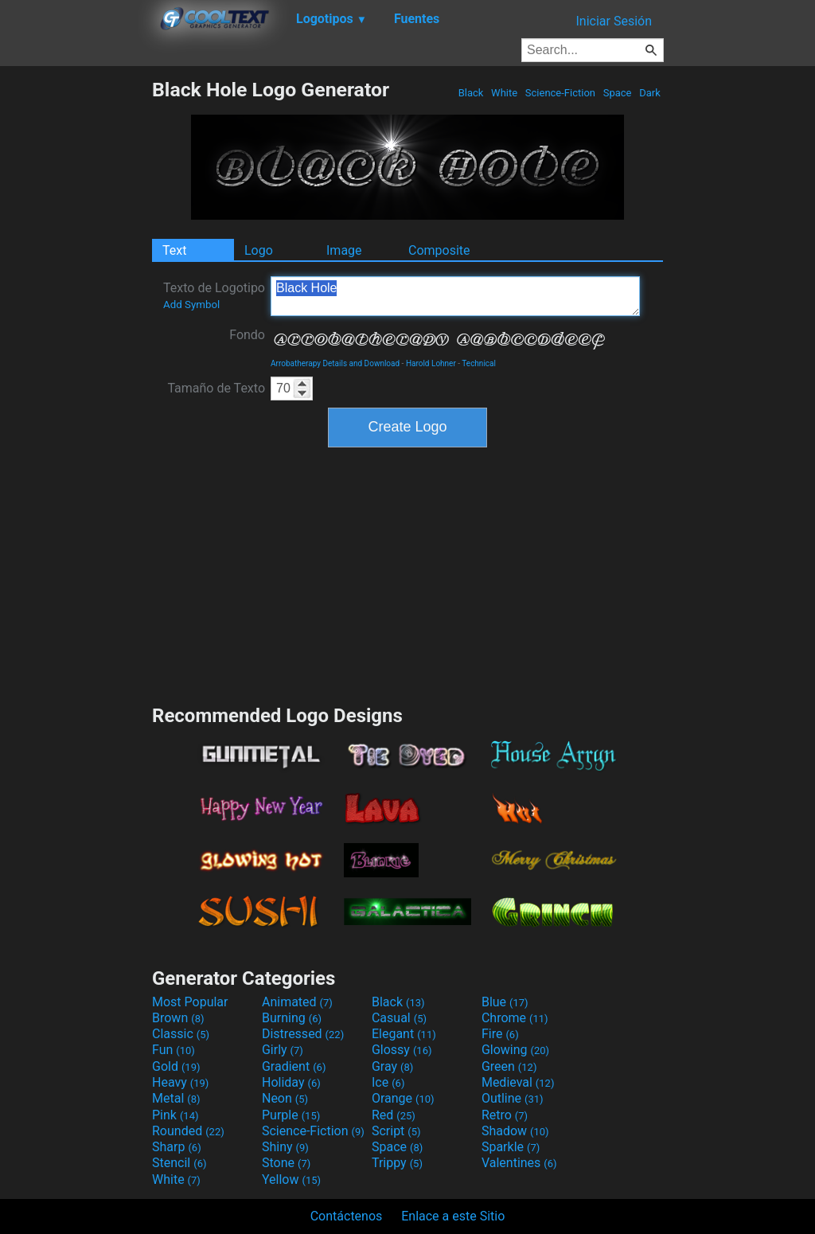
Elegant (404, 1033)
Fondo (247, 334)
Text (174, 250)
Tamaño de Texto (216, 388)
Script (396, 1130)
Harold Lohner (431, 363)
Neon (285, 1098)
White (504, 93)
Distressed (303, 1033)
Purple (291, 1115)
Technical (479, 363)
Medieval (518, 1082)
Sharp (176, 1146)
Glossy (402, 1049)
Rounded (188, 1130)
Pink (175, 1115)
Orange (403, 1098)
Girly (282, 1049)
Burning (292, 1017)
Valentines (519, 1162)
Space (617, 93)
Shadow (515, 1130)
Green (509, 1066)
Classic (180, 1033)
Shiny (285, 1146)
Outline (513, 1098)
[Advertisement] (75, 317)
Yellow (291, 1179)
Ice (388, 1082)
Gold (176, 1066)
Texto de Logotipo (214, 295)
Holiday (291, 1082)
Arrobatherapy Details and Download (335, 363)
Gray (392, 1066)
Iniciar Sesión (613, 21)
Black (470, 93)
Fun (173, 1049)
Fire (500, 1033)
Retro (505, 1115)
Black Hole (455, 296)
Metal (176, 1098)
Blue (505, 1001)
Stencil (179, 1162)
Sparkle (511, 1146)
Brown (178, 1017)
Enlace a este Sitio (453, 1216)
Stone (286, 1162)
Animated (297, 1001)
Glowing (515, 1049)
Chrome (515, 1017)
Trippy (397, 1162)
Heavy (180, 1082)
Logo (258, 250)
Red (393, 1115)
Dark (650, 93)
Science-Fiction (561, 93)
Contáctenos (346, 1216)
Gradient (294, 1066)
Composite (439, 250)
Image (344, 250)
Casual (399, 1017)
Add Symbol (191, 304)
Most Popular (190, 1001)
